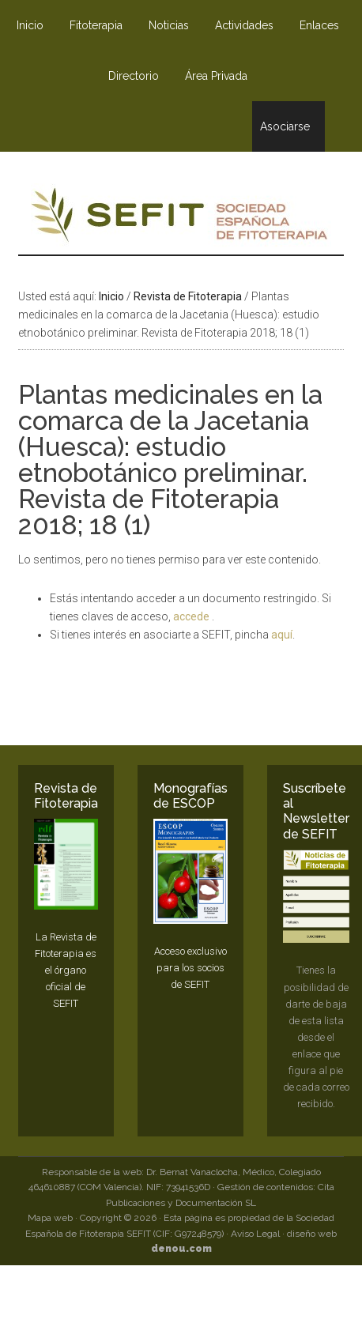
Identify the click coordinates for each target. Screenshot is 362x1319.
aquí (281, 634)
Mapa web (50, 1217)
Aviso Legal (255, 1233)
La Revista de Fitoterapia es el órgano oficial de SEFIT (65, 970)
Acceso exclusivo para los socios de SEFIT (190, 967)
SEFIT (181, 218)
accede (192, 616)
